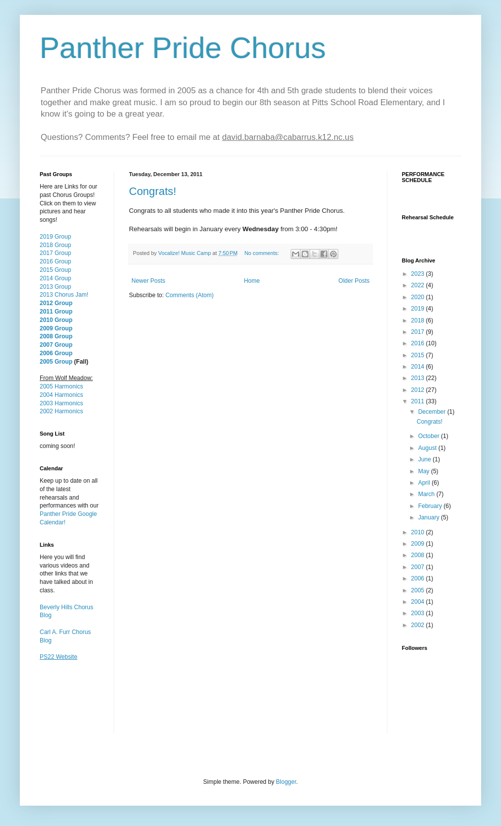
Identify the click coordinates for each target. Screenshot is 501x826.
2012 (418, 389)
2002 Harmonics (61, 411)
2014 (418, 366)
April (425, 482)
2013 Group (55, 286)
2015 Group (55, 269)
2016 (418, 343)
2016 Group (55, 261)
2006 (418, 578)
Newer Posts (148, 280)
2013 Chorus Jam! (64, 294)
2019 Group (55, 236)
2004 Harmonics (61, 394)
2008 (418, 555)
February (430, 506)
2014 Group (55, 278)
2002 (418, 625)
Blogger (286, 781)
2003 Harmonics (61, 403)
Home (252, 280)
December (432, 411)
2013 (418, 378)
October (429, 436)
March (427, 494)
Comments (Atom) (189, 295)
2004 (418, 601)
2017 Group (55, 253)
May (424, 471)
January (429, 517)
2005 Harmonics (61, 386)
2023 (418, 273)
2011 (418, 401)
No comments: (263, 253)
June (425, 459)
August (428, 448)
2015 (418, 355)
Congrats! (152, 191)
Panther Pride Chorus (183, 47)
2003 (418, 613)
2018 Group (55, 245)
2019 (418, 308)
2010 (418, 532)
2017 (418, 331)
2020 (418, 297)
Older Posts (354, 280)
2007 (418, 567)
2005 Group (56, 361)
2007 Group (56, 344)
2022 (418, 285)
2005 (418, 590)
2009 (418, 543)
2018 (418, 320)
